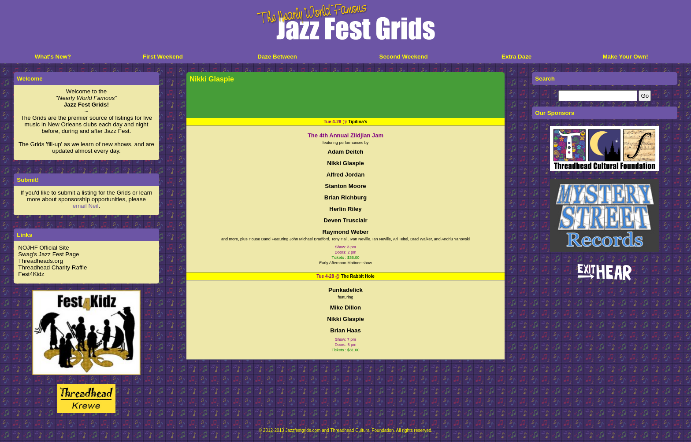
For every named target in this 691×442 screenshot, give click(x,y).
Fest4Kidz (31, 274)
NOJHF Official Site (43, 247)
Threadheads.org (40, 261)
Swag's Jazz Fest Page (48, 254)
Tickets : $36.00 (345, 257)
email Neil (86, 206)
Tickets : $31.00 (345, 350)
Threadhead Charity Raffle (52, 267)
